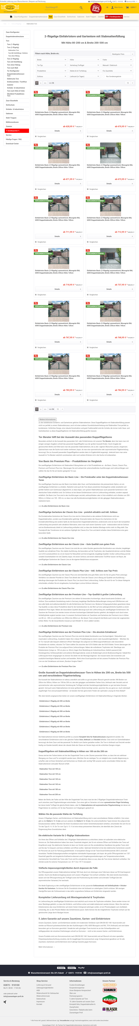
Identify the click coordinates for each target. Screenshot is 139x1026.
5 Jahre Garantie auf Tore (79, 999)
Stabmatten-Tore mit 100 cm (50, 769)
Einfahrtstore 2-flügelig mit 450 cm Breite (54, 727)
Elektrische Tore (13, 79)
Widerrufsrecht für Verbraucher (47, 993)
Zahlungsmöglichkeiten (44, 988)
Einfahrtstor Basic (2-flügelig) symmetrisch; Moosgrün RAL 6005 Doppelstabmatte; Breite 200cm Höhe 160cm (109, 377)
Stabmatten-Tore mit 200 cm (49, 794)
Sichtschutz (10, 105)
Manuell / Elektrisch (110, 65)
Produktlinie (41, 71)
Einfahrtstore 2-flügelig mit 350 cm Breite (54, 716)
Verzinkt (97, 740)
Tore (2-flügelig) (13, 47)
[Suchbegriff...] (64, 7)
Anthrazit (87, 740)
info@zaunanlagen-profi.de (13, 996)
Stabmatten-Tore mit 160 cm (50, 784)
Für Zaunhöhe (108, 71)
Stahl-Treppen (11, 118)
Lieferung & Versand (43, 985)
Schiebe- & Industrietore (16, 88)
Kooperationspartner (77, 988)
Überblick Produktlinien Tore (15, 95)
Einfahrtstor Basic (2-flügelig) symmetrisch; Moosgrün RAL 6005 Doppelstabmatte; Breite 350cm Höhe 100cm (57, 377)
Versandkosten (64, 1020)
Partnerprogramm (76, 996)
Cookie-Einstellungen (77, 985)
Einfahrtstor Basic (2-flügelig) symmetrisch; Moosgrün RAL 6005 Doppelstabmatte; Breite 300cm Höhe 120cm (57, 324)
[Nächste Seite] (40, 83)
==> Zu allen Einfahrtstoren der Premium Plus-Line (57, 666)
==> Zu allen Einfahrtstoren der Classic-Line (55, 565)
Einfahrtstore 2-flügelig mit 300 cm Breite (54, 711)
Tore (7, 41)
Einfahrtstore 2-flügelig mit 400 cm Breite (54, 721)
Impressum (40, 1002)
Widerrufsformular (43, 996)
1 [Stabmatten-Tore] (36, 83)
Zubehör (10, 85)
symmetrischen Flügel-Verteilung (116, 802)
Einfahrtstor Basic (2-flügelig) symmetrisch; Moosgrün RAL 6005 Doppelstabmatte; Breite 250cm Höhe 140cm (109, 324)
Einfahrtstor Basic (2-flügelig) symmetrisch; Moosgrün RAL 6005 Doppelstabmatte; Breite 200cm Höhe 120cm (57, 166)
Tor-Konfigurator (13, 71)
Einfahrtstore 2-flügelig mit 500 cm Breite (54, 732)
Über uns (73, 993)
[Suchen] (81, 7)
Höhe (72, 60)
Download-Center (12, 144)
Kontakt (39, 1004)
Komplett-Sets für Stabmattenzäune (92, 737)
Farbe (105, 60)
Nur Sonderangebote (113, 76)
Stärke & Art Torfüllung (78, 71)
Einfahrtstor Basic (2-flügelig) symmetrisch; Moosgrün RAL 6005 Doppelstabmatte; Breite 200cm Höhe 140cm (109, 219)
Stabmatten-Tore (13, 50)
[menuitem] (64, 7)
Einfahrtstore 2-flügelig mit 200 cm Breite (54, 701)
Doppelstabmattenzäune (15, 36)
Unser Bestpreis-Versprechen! (80, 990)
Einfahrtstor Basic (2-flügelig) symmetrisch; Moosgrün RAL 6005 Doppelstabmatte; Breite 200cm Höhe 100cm (57, 113)
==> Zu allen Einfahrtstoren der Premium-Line (55, 626)
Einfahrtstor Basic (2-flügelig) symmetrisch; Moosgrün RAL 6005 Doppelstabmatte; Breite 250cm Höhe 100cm (109, 113)
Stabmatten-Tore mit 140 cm (50, 779)
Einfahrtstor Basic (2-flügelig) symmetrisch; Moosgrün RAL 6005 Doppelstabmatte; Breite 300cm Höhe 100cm (57, 219)
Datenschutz (41, 999)
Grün (81, 740)
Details (68, 130)
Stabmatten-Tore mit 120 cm (50, 774)
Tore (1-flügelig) (13, 44)
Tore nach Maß (12, 68)
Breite (39, 60)
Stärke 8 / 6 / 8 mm (83, 821)
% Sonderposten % (12, 131)
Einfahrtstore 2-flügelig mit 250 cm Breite (54, 706)
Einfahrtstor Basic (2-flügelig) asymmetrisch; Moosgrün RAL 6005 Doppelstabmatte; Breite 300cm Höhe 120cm (110, 272)
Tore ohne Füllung (13, 56)
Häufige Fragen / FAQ (14, 139)
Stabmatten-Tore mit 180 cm (50, 789)
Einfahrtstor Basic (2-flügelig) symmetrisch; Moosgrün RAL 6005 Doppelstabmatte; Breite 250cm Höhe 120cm (57, 272)
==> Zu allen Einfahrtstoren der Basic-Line (54, 506)
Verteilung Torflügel (77, 65)
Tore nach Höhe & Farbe (16, 91)
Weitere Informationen (47, 419)
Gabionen (9, 113)
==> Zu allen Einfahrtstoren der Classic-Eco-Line (56, 538)
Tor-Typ (40, 65)
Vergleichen (40, 136)
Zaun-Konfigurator (12, 32)
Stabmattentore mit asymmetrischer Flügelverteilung (100, 805)
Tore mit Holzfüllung (14, 62)
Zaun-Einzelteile (12, 101)
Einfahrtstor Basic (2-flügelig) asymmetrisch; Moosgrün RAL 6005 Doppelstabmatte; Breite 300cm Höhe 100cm (110, 166)
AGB (38, 990)
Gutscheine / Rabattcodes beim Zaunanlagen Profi (81, 1011)
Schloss (40, 76)
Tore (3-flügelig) (13, 59)
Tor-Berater (107, 441)
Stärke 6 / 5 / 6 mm (53, 821)
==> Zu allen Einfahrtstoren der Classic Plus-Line (56, 588)
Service (8, 135)
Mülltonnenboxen (12, 122)
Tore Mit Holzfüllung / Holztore (18, 53)
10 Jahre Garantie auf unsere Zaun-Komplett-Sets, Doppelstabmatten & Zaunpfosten (82, 1004)
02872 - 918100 (116, 1)
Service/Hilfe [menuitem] (130, 1)
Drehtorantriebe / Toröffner (17, 82)
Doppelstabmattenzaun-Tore (16, 75)
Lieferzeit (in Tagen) (77, 76)
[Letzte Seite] (45, 83)
